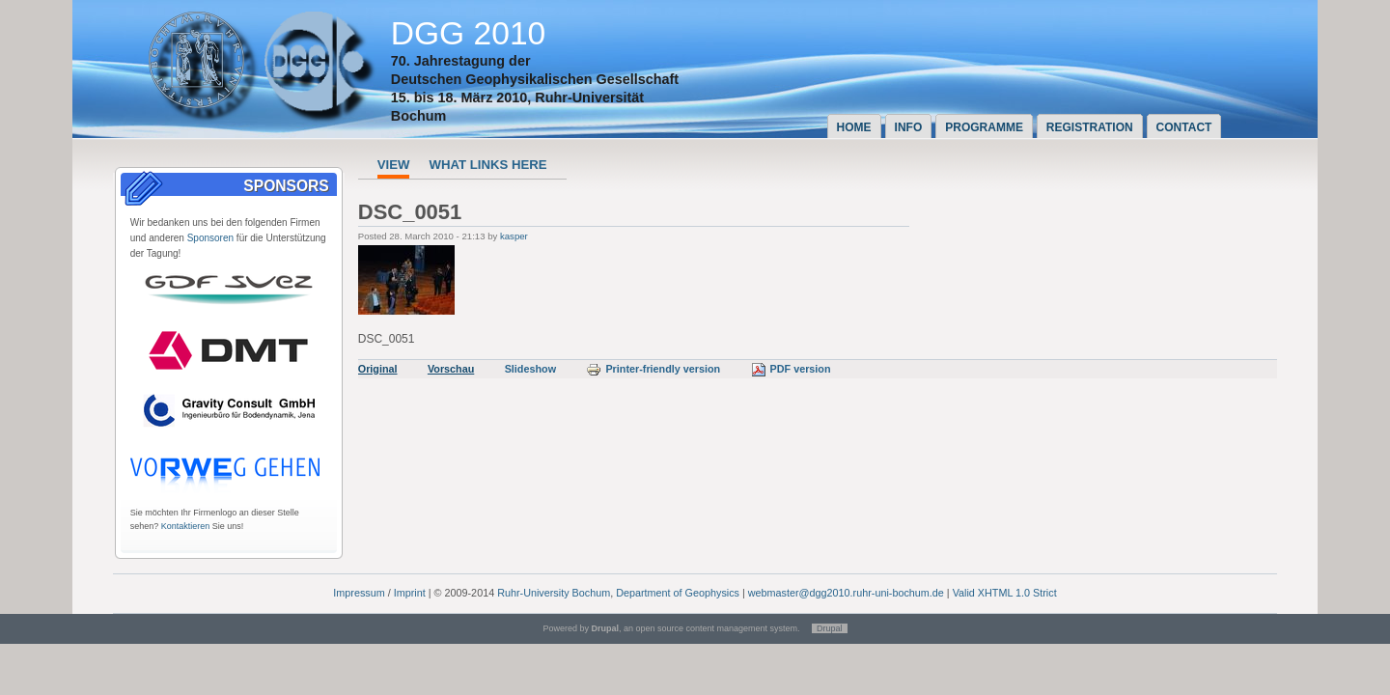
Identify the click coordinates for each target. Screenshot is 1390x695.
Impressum (358, 592)
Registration (1089, 127)
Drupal (830, 628)
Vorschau (451, 369)
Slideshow (530, 369)
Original (378, 369)
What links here (487, 164)
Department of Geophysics (677, 592)
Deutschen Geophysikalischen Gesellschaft (535, 79)
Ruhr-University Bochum (553, 592)
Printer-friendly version (653, 369)
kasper (514, 236)
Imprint (410, 592)
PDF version (791, 369)
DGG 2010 (468, 33)
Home (854, 127)
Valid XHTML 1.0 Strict (1005, 592)
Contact (1184, 127)
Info (909, 127)
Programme (984, 127)
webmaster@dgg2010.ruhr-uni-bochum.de (846, 592)
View (393, 164)
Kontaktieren (185, 526)
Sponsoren (210, 238)
